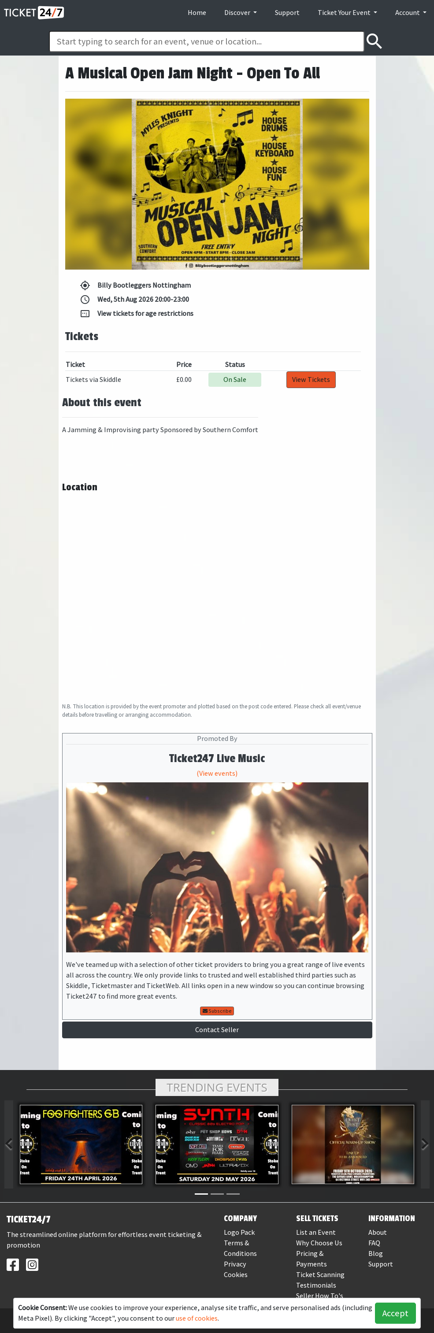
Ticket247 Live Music (217, 758)
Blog (375, 1253)
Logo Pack (239, 1232)
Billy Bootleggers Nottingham (135, 285)
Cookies (236, 1274)
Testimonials (316, 1285)
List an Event (316, 1232)
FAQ (374, 1243)
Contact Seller (217, 1029)
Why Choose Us (319, 1243)
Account (408, 12)
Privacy (235, 1264)
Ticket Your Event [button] (345, 12)
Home (197, 12)
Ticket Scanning (320, 1274)
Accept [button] (395, 1313)
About (377, 1232)
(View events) (217, 773)
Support (287, 12)
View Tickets (311, 379)
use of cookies (197, 1318)
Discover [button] (238, 12)
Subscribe (217, 1011)
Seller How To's (319, 1295)
